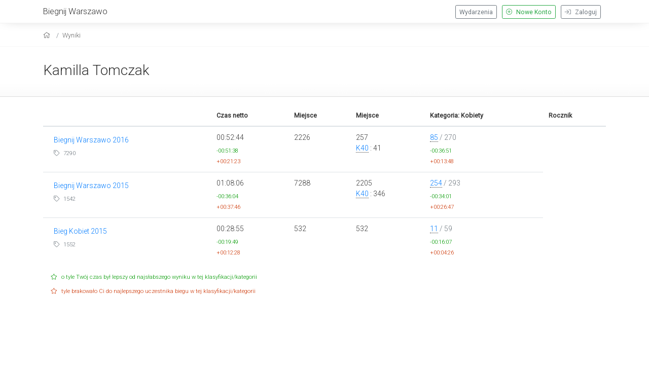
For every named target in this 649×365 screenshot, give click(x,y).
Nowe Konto (529, 12)
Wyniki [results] (71, 35)
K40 (362, 148)
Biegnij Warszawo (75, 11)
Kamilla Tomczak (96, 70)
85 (434, 137)
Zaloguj (581, 12)
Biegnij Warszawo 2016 (91, 140)
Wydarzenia (476, 12)
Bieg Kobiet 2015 (80, 231)
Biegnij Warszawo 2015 (91, 185)
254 (436, 183)
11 (434, 229)
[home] (48, 35)
